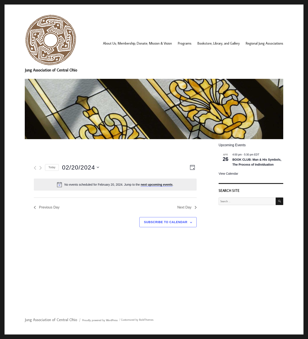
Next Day (187, 207)
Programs (184, 43)
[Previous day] (35, 168)
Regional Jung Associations (264, 43)
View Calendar (228, 173)
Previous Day (46, 207)
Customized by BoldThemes (137, 319)
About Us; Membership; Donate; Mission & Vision (137, 43)
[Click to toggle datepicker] (80, 167)
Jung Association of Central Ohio (51, 70)
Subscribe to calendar (165, 222)
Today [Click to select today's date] (51, 167)
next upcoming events (157, 184)
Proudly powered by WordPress (100, 320)
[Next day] (40, 168)
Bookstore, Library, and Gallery (219, 43)
